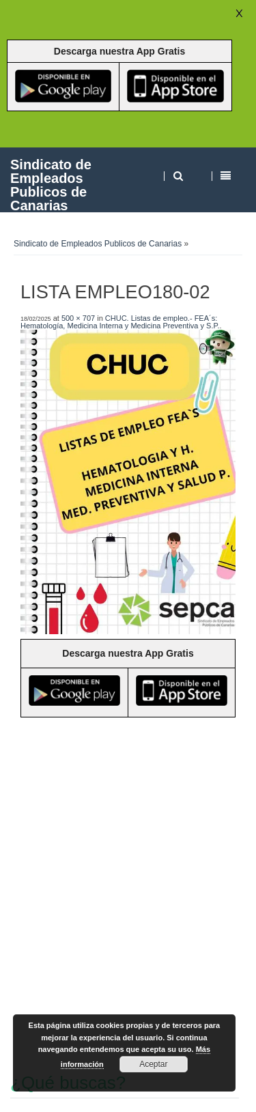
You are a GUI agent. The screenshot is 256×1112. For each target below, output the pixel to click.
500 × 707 (78, 318)
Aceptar (153, 1064)
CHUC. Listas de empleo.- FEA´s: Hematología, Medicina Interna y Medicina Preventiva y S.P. (119, 322)
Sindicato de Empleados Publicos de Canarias (50, 184)
